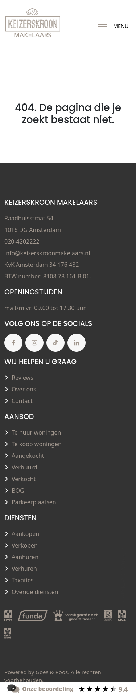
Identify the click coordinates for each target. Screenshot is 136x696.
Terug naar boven (123, 575)
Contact (22, 401)
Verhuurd (24, 467)
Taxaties (23, 580)
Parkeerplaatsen (34, 502)
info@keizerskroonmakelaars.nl (47, 253)
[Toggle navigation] (103, 26)
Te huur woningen (36, 432)
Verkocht (24, 479)
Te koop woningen (37, 444)
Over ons (24, 389)
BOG (18, 490)
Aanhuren (25, 557)
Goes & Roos (52, 672)
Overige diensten (35, 592)
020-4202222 (22, 241)
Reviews (22, 378)
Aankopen (25, 534)
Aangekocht (28, 456)
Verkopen (25, 545)
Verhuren (24, 569)
